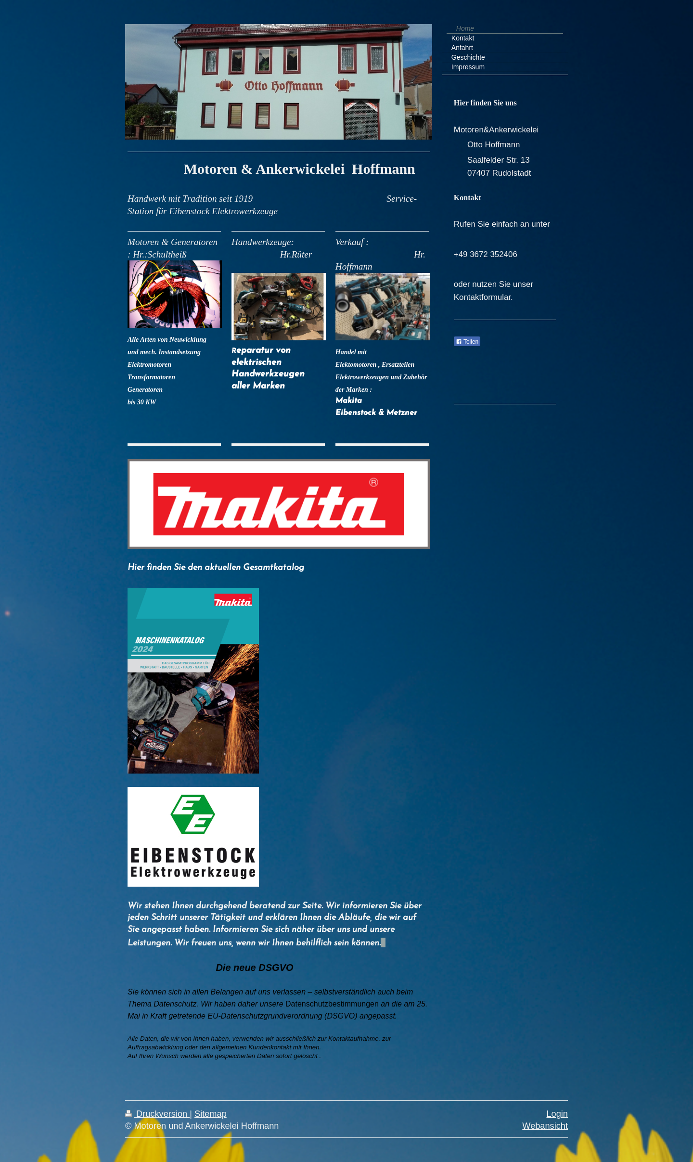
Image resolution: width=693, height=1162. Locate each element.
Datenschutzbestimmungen (332, 1004)
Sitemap (210, 1114)
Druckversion (157, 1114)
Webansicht (545, 1126)
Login (557, 1114)
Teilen (467, 341)
